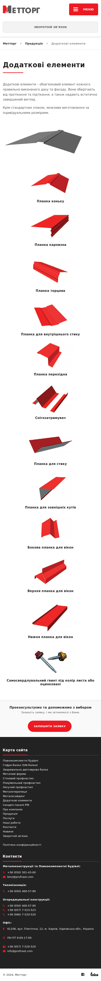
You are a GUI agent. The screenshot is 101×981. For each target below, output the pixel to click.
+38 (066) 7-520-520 (21, 914)
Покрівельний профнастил (21, 782)
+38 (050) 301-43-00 (21, 872)
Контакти (9, 827)
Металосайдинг (14, 796)
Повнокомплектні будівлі (20, 760)
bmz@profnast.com (20, 876)
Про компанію (12, 809)
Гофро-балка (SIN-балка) (20, 765)
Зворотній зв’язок (50, 27)
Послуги (9, 818)
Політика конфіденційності (22, 844)
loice (94, 974)
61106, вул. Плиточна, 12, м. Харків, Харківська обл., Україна (50, 928)
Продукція (10, 813)
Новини (8, 831)
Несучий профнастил (18, 787)
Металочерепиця (15, 791)
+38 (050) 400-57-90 (21, 891)
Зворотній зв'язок (15, 836)
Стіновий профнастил (18, 778)
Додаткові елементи (17, 800)
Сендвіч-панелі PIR (16, 804)
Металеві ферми (14, 773)
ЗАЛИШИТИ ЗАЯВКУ (50, 726)
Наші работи (11, 822)
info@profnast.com (20, 951)
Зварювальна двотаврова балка (25, 769)
